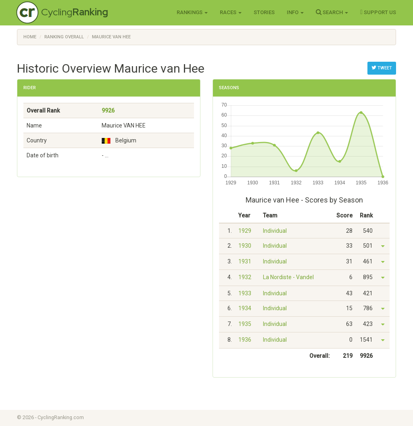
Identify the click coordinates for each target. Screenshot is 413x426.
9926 (108, 110)
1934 (244, 308)
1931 (244, 261)
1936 (244, 339)
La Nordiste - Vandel (288, 277)
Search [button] (332, 12)
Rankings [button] (192, 12)
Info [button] (295, 12)
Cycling (74, 12)
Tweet (381, 68)
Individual (275, 231)
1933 (244, 293)
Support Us (378, 12)
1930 (244, 245)
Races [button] (231, 12)
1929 (244, 231)
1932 (244, 277)
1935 (244, 324)
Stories (264, 12)
